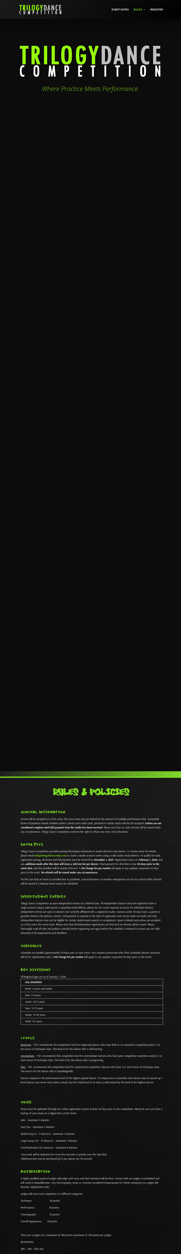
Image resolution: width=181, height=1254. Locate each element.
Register (156, 9)
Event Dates (120, 9)
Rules (138, 9)
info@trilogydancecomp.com (50, 855)
